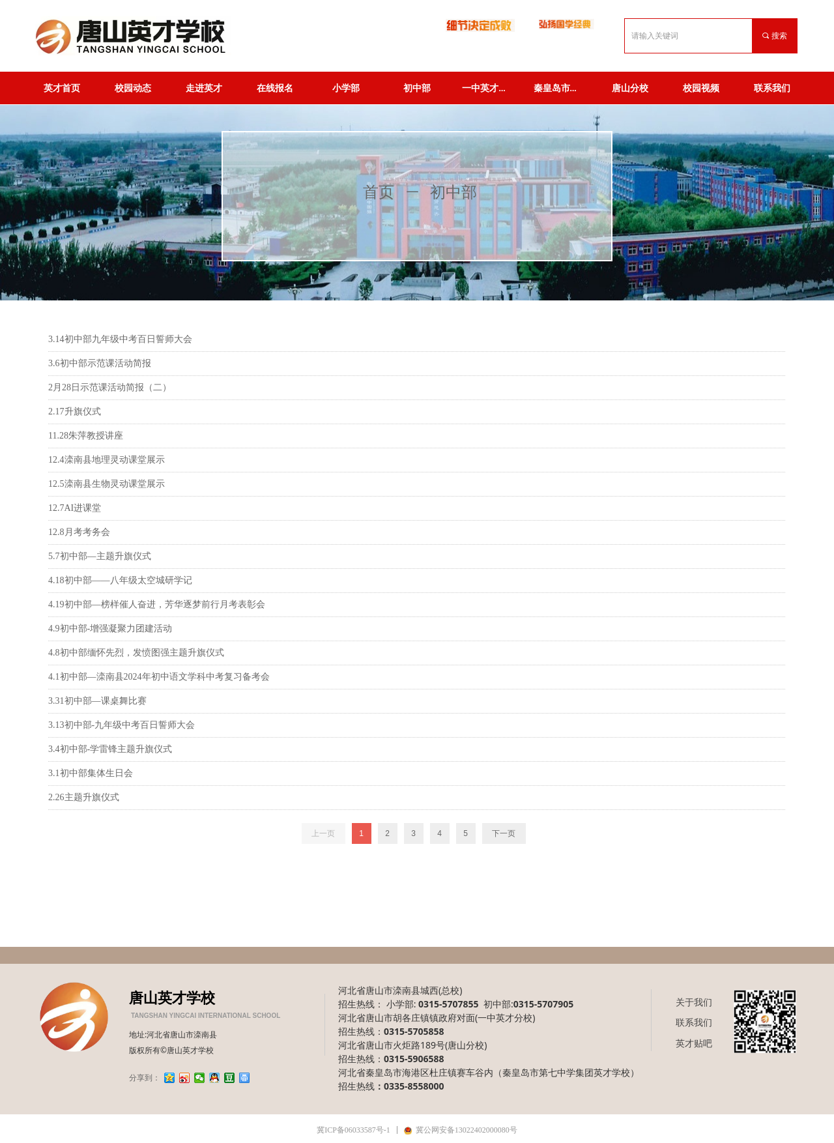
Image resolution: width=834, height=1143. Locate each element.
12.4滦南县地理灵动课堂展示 (106, 460)
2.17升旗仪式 (74, 411)
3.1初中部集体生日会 (90, 773)
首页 (378, 192)
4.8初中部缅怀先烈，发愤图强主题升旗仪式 (136, 653)
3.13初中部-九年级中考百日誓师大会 (121, 725)
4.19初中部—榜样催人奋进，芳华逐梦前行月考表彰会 (156, 604)
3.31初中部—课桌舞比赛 (97, 701)
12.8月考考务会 (79, 532)
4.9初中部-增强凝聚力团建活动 (110, 628)
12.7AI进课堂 (74, 508)
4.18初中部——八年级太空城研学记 (120, 580)
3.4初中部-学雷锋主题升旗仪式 (110, 749)
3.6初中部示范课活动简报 (99, 363)
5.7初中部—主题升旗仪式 (99, 556)
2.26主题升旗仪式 (83, 797)
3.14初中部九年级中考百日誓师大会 (120, 339)
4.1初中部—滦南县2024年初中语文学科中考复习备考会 (159, 677)
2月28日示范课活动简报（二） (109, 387)
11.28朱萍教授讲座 (85, 436)
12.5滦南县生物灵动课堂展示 (106, 484)
